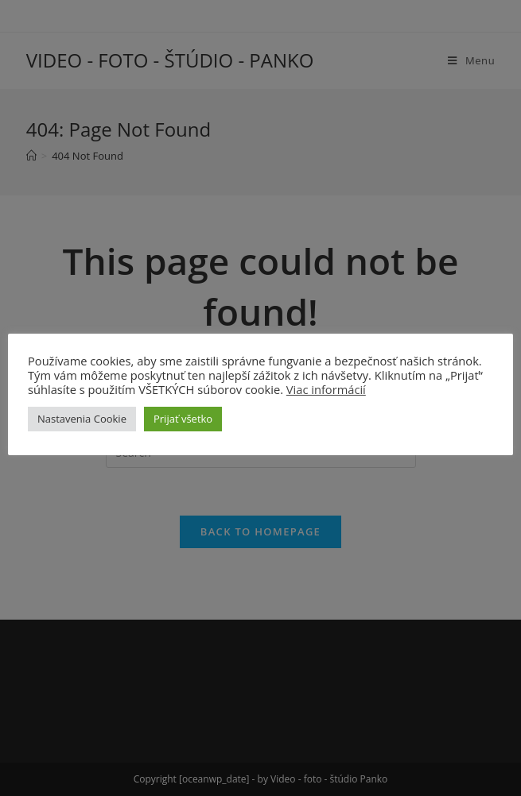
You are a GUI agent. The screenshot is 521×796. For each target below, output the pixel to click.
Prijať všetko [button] (183, 419)
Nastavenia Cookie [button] (81, 419)
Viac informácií (326, 389)
